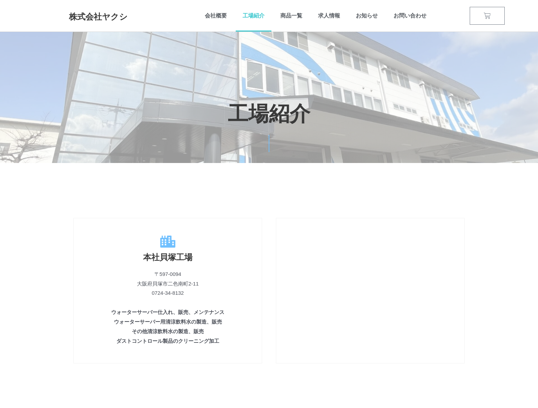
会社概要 (216, 16)
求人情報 (329, 16)
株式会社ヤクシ (99, 17)
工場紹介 (254, 16)
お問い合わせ (410, 16)
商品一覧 (291, 16)
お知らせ (367, 16)
